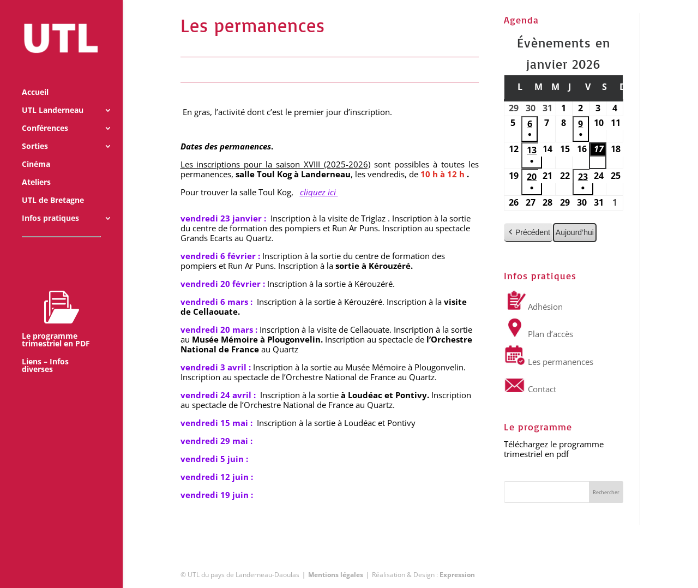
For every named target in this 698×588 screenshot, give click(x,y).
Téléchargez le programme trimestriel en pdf (554, 449)
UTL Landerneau (52, 95)
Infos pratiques (50, 203)
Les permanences (548, 361)
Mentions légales (335, 574)
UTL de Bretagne (53, 185)
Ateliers (36, 167)
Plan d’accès (538, 333)
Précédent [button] (528, 232)
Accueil (35, 77)
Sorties (35, 131)
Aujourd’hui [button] (575, 232)
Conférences (45, 113)
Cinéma (36, 149)
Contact (530, 388)
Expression (457, 574)
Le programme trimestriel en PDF (56, 303)
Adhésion (533, 306)
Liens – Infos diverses (45, 351)
